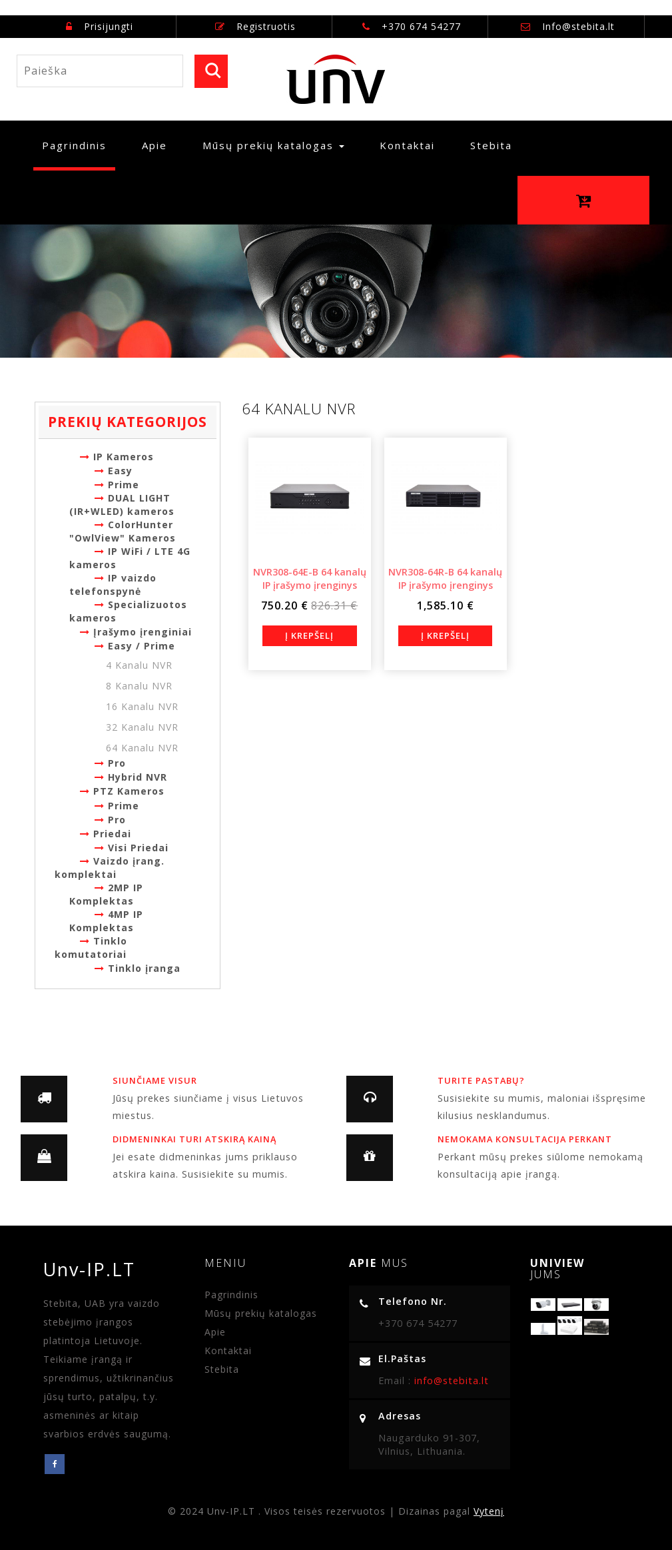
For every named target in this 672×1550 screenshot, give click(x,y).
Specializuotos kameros (128, 611)
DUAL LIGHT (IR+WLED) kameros (121, 505)
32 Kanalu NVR (142, 727)
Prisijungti (99, 26)
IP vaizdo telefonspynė (113, 584)
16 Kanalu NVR (142, 706)
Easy (114, 470)
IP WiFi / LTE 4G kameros (129, 558)
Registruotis (255, 26)
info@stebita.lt (450, 1380)
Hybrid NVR (131, 777)
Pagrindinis (78, 145)
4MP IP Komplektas (106, 921)
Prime (117, 484)
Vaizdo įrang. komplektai (110, 868)
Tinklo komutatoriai (91, 948)
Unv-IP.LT (96, 1269)
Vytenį (489, 1511)
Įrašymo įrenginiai (136, 631)
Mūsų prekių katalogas (260, 1313)
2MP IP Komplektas (106, 894)
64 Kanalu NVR (142, 747)
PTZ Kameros (122, 791)
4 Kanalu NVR (139, 665)
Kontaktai (407, 145)
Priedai (105, 833)
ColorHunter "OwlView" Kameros (122, 531)
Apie (154, 145)
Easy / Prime (135, 645)
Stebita (491, 145)
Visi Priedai (131, 847)
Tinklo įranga (137, 968)
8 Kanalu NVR (139, 685)
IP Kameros (117, 456)
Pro (110, 763)
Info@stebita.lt (578, 26)
